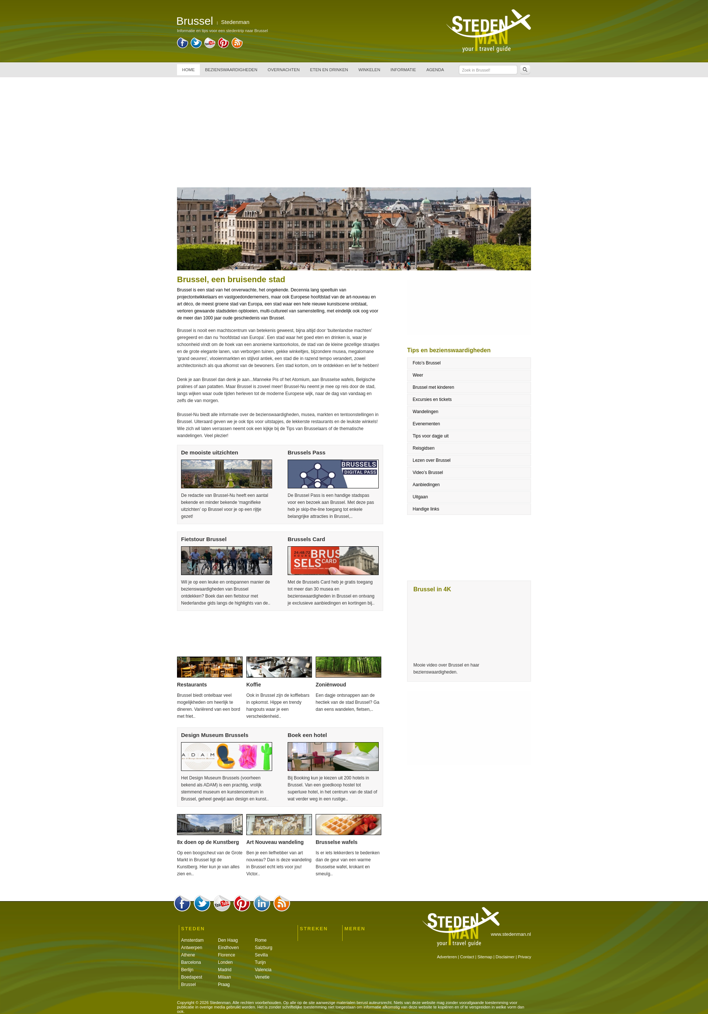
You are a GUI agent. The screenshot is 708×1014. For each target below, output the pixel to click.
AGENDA (435, 70)
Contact (467, 957)
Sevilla (261, 955)
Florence (226, 955)
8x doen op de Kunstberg (208, 842)
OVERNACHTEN (284, 70)
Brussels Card (306, 539)
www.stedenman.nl (511, 934)
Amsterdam (192, 940)
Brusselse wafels (337, 842)
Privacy (524, 957)
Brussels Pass (307, 452)
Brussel (188, 984)
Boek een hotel (307, 735)
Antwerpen (191, 947)
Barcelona (191, 962)
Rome (261, 940)
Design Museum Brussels (215, 735)
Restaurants (192, 685)
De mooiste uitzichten (209, 452)
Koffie (253, 685)
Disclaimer (505, 957)
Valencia (263, 969)
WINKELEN (369, 70)
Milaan (224, 977)
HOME (188, 70)
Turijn (260, 962)
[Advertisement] (354, 132)
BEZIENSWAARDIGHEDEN (231, 70)
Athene (188, 955)
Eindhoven (228, 947)
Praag (224, 984)
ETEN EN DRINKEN (329, 70)
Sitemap (485, 957)
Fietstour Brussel (203, 539)
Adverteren (447, 957)
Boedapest (191, 977)
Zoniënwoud (331, 685)
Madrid (225, 969)
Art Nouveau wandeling (275, 842)
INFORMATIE (403, 70)
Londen (225, 962)
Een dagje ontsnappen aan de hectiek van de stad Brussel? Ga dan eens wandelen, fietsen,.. (347, 702)
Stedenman (235, 22)
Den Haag (228, 940)
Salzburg (263, 947)
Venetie (262, 977)
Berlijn (187, 969)
